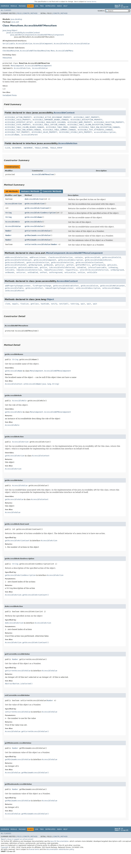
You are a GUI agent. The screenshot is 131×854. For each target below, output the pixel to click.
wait (83, 304)
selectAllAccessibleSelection (94, 270)
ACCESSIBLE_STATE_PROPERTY (18, 125)
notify (54, 304)
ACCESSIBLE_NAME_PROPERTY (79, 122)
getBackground (35, 265)
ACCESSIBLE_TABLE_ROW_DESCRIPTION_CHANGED (99, 127)
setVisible (92, 272)
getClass (35, 304)
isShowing (113, 267)
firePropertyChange (42, 286)
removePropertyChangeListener (59, 288)
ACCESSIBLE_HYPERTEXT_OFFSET (19, 122)
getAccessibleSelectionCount (89, 262)
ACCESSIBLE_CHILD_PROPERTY (18, 120)
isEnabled (81, 267)
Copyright (4, 847)
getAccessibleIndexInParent (98, 260)
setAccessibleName (111, 288)
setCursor (20, 272)
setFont (43, 272)
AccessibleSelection (63, 44)
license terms (91, 1)
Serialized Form (10, 95)
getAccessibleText (34, 288)
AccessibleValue (82, 44)
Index (59, 6)
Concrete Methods (52, 191)
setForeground (55, 272)
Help (65, 6)
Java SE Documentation (59, 841)
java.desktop (16, 19)
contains (79, 257)
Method (34, 13)
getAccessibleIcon (89, 286)
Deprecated (50, 6)
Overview (5, 6)
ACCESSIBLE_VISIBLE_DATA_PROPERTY (75, 132)
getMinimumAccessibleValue (37, 240)
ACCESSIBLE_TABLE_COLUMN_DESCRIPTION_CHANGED (89, 125)
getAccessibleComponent (45, 260)
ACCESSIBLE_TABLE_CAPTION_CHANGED (49, 125)
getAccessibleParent (14, 262)
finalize (24, 304)
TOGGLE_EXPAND (41, 148)
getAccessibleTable (14, 288)
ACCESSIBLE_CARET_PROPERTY (86, 117)
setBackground (117, 270)
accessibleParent (29, 135)
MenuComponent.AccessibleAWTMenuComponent (31, 66)
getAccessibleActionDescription (40, 213)
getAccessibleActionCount (37, 208)
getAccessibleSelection (37, 262)
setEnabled (33, 272)
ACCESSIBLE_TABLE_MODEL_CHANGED (61, 127)
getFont (70, 265)
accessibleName (12, 135)
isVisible (9, 270)
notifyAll (63, 304)
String (8, 213)
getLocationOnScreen (28, 267)
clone (7, 304)
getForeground (98, 265)
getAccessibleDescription (70, 260)
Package (22, 6)
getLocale (112, 265)
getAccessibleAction (34, 204)
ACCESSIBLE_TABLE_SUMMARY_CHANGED (59, 130)
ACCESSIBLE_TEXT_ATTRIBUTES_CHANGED (95, 130)
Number (8, 231)
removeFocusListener (53, 270)
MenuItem (7, 58)
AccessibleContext (64, 112)
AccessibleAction (24, 44)
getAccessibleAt (92, 257)
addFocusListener (38, 257)
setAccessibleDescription (88, 288)
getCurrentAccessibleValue (37, 231)
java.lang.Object (10, 30)
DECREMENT (16, 148)
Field (19, 13)
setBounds (9, 272)
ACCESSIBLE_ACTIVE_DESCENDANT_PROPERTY (53, 117)
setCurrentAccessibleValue (37, 244)
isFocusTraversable (97, 267)
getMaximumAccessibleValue (37, 235)
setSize (81, 272)
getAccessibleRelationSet (112, 286)
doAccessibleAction (34, 199)
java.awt (15, 22)
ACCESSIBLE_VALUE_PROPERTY (44, 132)
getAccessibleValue (34, 226)
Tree (42, 6)
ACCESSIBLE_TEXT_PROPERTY (17, 132)
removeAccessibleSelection (29, 270)
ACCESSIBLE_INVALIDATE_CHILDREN (50, 122)
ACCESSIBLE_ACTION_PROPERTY (18, 117)
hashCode (45, 304)
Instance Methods (30, 191)
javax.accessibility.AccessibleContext (23, 33)
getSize (43, 267)
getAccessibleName (33, 217)
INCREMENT (28, 148)
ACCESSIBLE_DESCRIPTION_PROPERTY (86, 120)
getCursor (59, 265)
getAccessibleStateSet (15, 265)
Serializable (9, 44)
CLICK (7, 148)
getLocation (10, 267)
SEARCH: (101, 11)
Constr (26, 13)
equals (15, 304)
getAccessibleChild (111, 257)
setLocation (70, 272)
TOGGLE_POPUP (56, 148)
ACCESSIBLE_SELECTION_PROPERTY (109, 122)
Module (13, 6)
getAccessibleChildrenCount (18, 260)
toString (74, 304)
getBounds (48, 265)
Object (50, 299)
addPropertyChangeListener (18, 286)
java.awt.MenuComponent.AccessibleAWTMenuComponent (37, 35)
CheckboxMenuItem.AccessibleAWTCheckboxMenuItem (26, 51)
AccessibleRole (12, 222)
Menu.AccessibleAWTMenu (62, 51)
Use (36, 6)
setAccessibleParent (14, 291)
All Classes (6, 10)
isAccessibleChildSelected (62, 267)
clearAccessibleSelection (60, 257)
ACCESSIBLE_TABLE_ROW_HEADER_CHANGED (23, 130)
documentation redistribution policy (60, 849)
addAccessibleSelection (16, 257)
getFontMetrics (83, 265)
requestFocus (71, 270)
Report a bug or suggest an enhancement (17, 839)
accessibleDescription (105, 132)
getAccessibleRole (33, 222)
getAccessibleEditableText (66, 286)
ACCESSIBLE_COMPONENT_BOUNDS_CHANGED (50, 120)
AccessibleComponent (43, 44)
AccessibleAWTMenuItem (42, 174)
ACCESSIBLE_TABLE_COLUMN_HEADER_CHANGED (24, 127)
